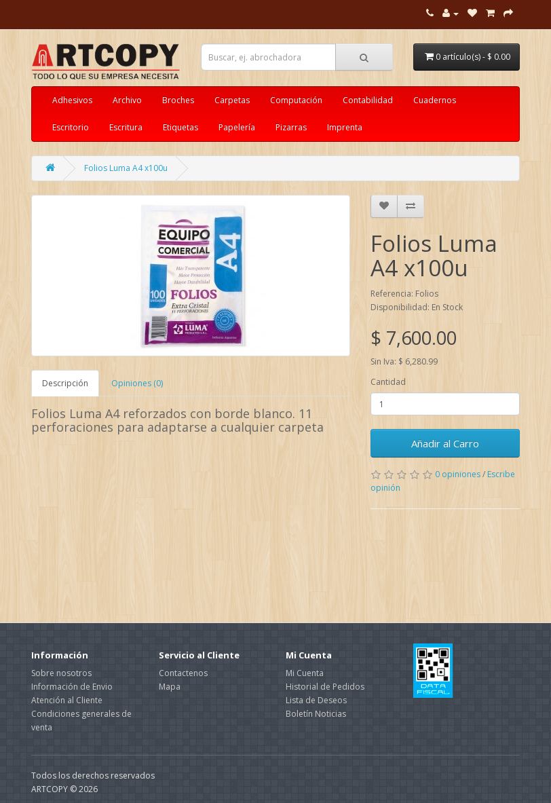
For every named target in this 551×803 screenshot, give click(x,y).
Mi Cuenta (305, 673)
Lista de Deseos (316, 700)
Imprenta (344, 127)
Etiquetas (180, 127)
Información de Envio (72, 686)
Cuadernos (434, 100)
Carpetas (232, 100)
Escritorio (70, 127)
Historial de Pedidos (325, 686)
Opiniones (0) (137, 383)
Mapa (169, 686)
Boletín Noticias (316, 714)
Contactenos (183, 673)
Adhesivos (72, 100)
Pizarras (291, 127)
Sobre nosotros (61, 673)
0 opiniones (457, 474)
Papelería (236, 127)
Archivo (127, 100)
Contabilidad (368, 100)
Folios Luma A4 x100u (126, 168)
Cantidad (388, 382)
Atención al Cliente (66, 700)
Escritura (125, 127)
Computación (296, 100)
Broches (178, 100)
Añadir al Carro (445, 443)
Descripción (65, 383)
